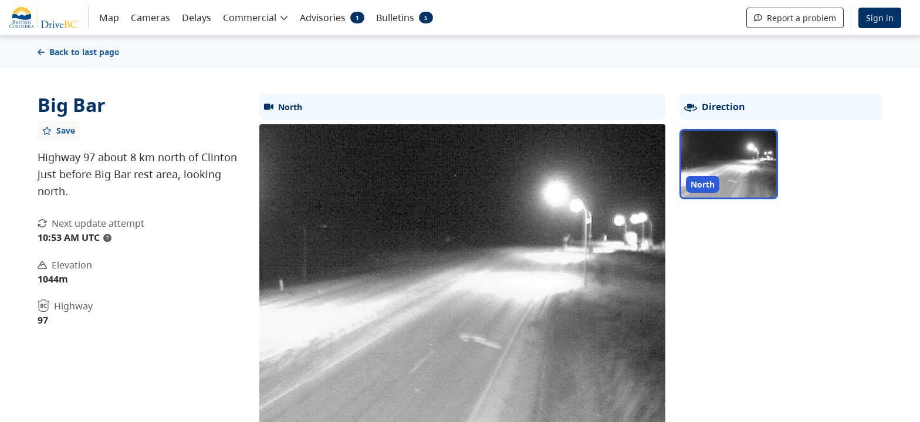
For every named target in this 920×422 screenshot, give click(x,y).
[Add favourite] (59, 130)
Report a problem (795, 17)
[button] (255, 17)
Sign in (880, 17)
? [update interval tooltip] (107, 238)
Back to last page (78, 51)
